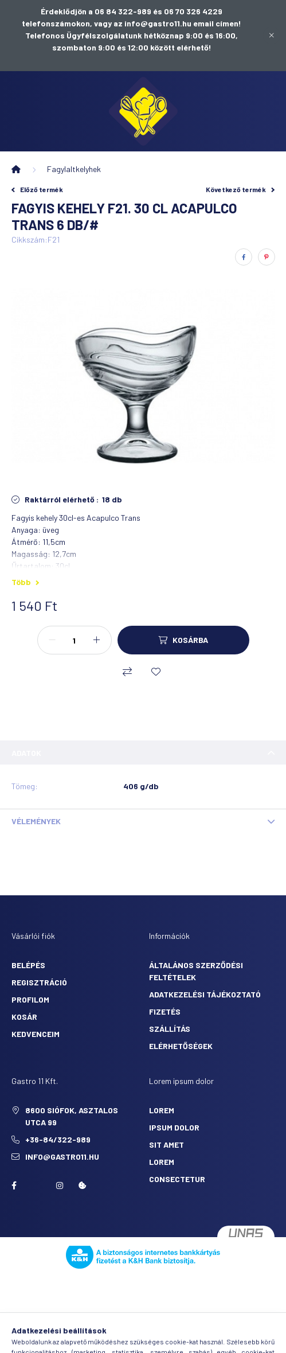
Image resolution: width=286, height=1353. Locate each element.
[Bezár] (271, 35)
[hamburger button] (86, 1338)
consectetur (177, 1179)
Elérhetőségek (181, 1046)
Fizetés (165, 1011)
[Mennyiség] (74, 640)
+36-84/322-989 (58, 1139)
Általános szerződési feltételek (196, 971)
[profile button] (171, 1338)
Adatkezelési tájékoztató (205, 994)
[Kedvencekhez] (155, 671)
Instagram (59, 1185)
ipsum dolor (174, 1127)
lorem (161, 1110)
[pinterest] (266, 257)
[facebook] (243, 257)
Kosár (24, 1016)
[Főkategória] (16, 169)
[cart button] (200, 1338)
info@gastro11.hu (62, 1156)
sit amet (166, 1144)
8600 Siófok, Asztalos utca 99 (71, 1116)
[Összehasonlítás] (127, 671)
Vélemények (36, 821)
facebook (13, 1185)
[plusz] (96, 640)
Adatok (26, 753)
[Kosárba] (183, 640)
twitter (36, 1185)
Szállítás (169, 1029)
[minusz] (52, 640)
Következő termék (240, 189)
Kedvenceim (35, 1034)
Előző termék (37, 189)
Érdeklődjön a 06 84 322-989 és (102, 11)
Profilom (30, 999)
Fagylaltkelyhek (74, 169)
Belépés (28, 965)
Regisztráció (39, 982)
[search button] (114, 1338)
